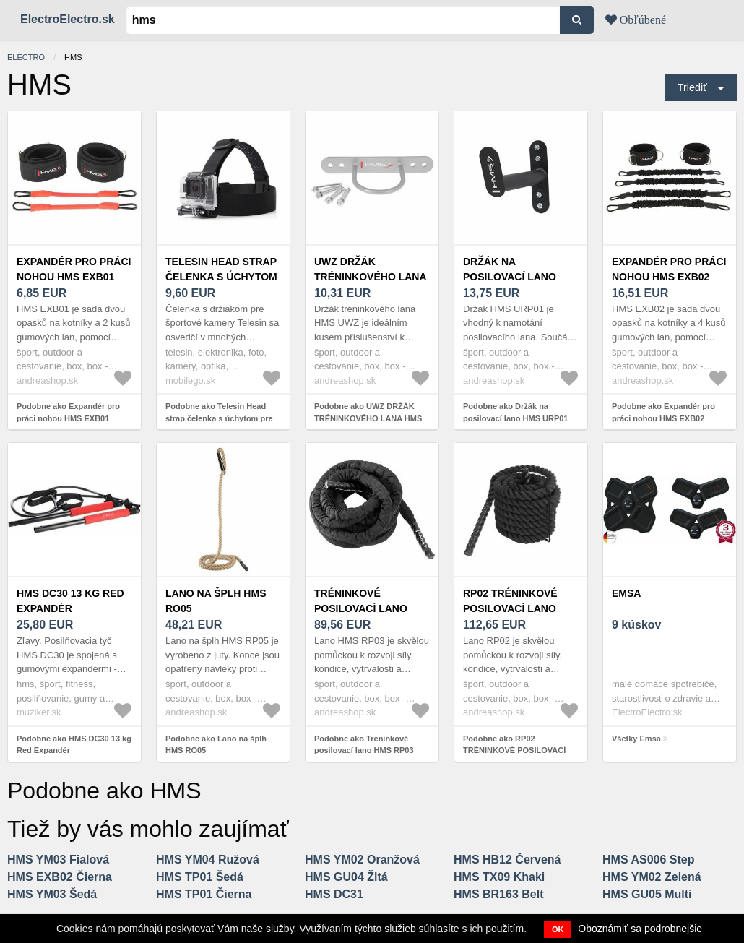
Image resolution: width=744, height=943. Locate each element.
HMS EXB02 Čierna (59, 877)
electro (26, 57)
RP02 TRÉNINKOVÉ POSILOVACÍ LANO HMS (510, 608)
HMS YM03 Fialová (58, 859)
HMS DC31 (334, 894)
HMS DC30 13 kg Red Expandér (70, 600)
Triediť (692, 87)
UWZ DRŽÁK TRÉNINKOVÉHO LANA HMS (370, 277)
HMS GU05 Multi (647, 894)
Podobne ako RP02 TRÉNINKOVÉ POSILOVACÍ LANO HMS (514, 750)
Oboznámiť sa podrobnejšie (640, 928)
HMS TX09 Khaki (499, 877)
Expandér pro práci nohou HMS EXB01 (74, 269)
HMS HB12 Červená (507, 859)
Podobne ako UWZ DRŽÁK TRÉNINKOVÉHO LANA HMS (368, 412)
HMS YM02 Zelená (651, 877)
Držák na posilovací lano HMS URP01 (509, 277)
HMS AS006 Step (648, 859)
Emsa (626, 593)
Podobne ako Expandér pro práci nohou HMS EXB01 (68, 412)
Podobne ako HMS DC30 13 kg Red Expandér (74, 744)
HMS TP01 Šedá (199, 877)
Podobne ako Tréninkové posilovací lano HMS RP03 (364, 744)
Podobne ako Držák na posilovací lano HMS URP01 (515, 412)
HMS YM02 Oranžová (362, 859)
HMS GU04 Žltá (346, 877)
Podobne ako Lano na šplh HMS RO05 (216, 744)
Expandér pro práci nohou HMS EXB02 (669, 269)
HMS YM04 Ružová (207, 859)
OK (558, 929)
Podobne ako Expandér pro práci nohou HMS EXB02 (663, 412)
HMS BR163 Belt (498, 894)
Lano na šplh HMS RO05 (215, 600)
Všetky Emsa (636, 738)
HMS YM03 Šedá (52, 894)
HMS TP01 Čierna (203, 894)
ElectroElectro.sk (67, 19)
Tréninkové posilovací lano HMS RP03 (360, 608)
